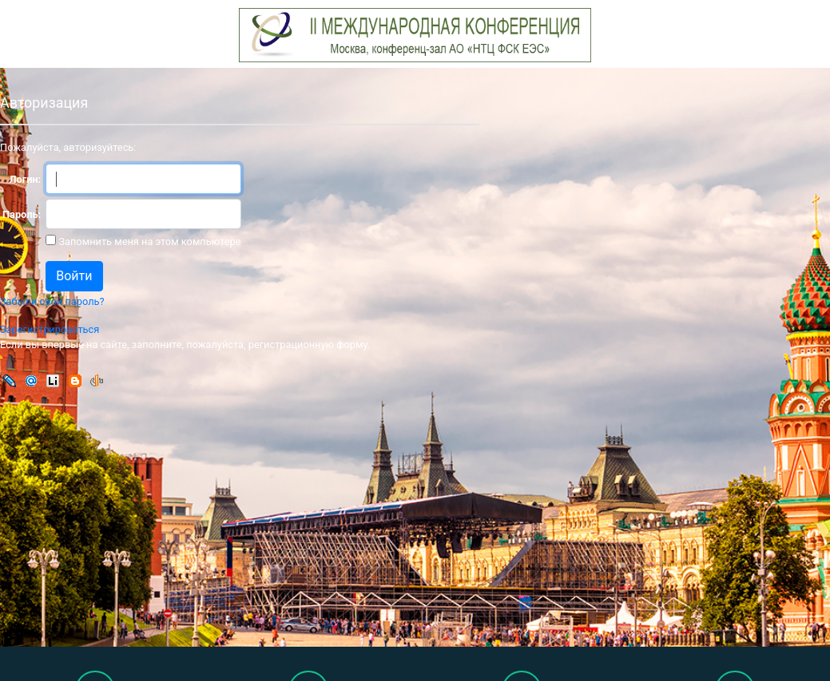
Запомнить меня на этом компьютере (148, 241)
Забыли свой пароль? (52, 301)
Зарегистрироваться (49, 329)
